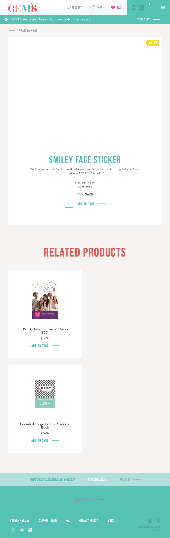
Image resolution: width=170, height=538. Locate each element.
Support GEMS (48, 520)
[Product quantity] (69, 204)
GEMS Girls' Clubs (24, 7)
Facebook (141, 7)
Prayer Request (20, 520)
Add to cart (85, 203)
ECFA (22, 530)
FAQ (68, 520)
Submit (124, 479)
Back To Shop (28, 30)
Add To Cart (39, 345)
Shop (99, 7)
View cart (143, 19)
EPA (30, 530)
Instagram (134, 7)
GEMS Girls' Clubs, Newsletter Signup (52, 479)
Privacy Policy (88, 520)
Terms (110, 520)
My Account (75, 7)
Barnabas (13, 530)
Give (119, 7)
